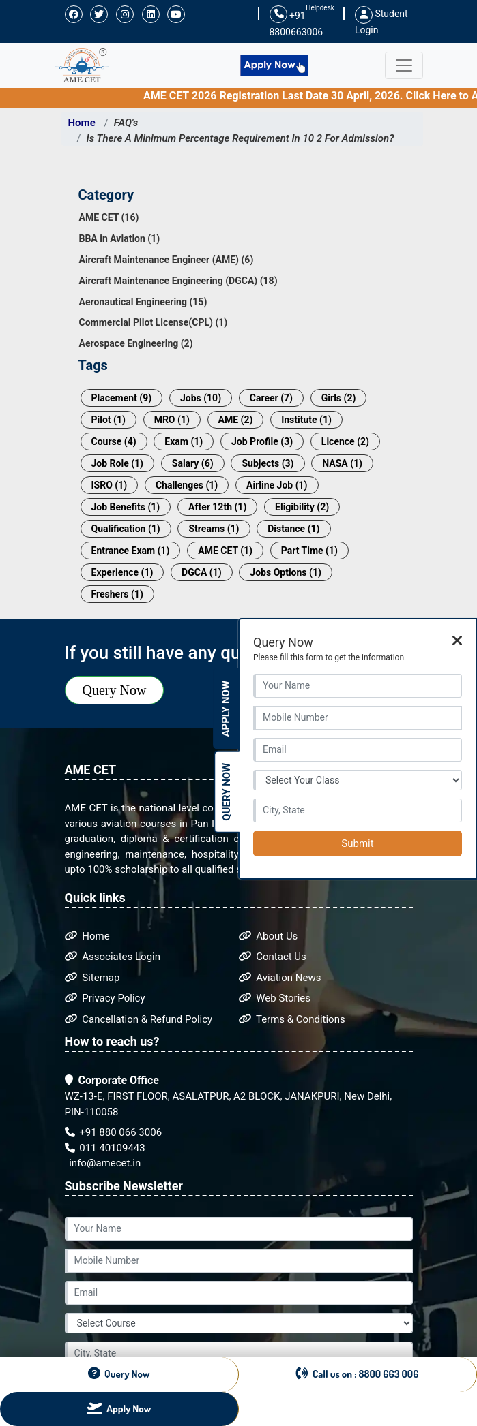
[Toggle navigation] (404, 65)
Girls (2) (338, 397)
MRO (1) (172, 419)
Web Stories (275, 998)
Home (82, 123)
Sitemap (92, 978)
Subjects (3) (267, 463)
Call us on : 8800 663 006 (357, 1373)
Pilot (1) (108, 419)
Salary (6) (193, 463)
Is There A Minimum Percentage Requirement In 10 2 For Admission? (240, 138)
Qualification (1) (125, 528)
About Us (268, 936)
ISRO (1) (109, 485)
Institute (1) (306, 419)
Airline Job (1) (276, 485)
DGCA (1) (202, 572)
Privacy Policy (105, 998)
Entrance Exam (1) (130, 550)
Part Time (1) (309, 550)
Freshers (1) (117, 594)
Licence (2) (345, 441)
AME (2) (235, 419)
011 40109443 (105, 1148)
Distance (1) (293, 528)
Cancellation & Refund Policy (139, 1019)
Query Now (115, 690)
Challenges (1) (187, 485)
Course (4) (113, 441)
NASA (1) (342, 463)
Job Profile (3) (262, 441)
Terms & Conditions (292, 1019)
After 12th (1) (217, 506)
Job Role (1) (117, 463)
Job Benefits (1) (125, 506)
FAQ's (126, 123)
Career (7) (271, 397)
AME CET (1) (225, 550)
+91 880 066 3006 (113, 1132)
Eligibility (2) (302, 506)
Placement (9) (121, 397)
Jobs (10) (200, 397)
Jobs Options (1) (285, 572)
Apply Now (226, 709)
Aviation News (280, 978)
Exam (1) (183, 441)
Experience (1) (122, 572)
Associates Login (113, 956)
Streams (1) (213, 528)
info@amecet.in (104, 1163)
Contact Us (272, 956)
